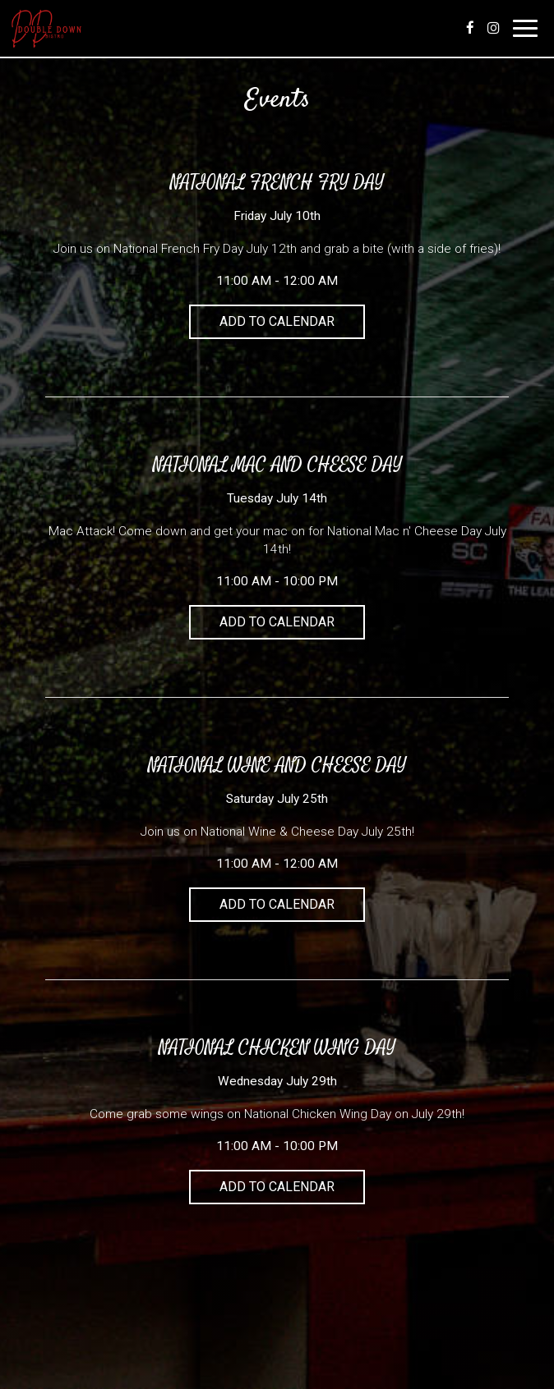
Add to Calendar (277, 321)
